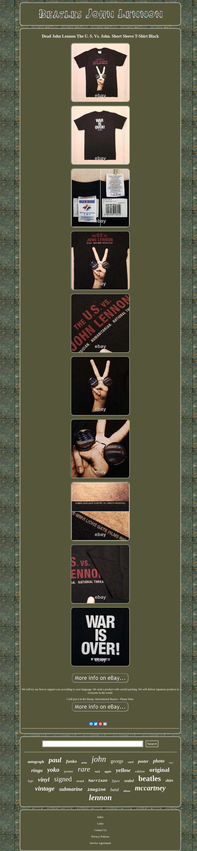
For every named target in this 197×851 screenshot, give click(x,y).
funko (71, 761)
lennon (100, 797)
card (130, 762)
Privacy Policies (100, 836)
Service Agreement (100, 843)
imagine (96, 789)
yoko (53, 769)
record (80, 781)
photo (158, 761)
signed (63, 779)
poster (143, 761)
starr (171, 762)
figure (116, 781)
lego (30, 781)
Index (100, 817)
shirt (169, 780)
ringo (37, 770)
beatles (149, 778)
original (159, 769)
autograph (36, 762)
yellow (123, 770)
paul (55, 760)
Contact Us (100, 830)
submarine (71, 789)
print (84, 762)
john (99, 759)
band (114, 789)
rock (97, 771)
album (126, 790)
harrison (98, 781)
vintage (44, 788)
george (117, 761)
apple (108, 771)
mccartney (150, 788)
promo (68, 771)
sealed (129, 781)
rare (84, 769)
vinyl (44, 779)
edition (140, 771)
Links (100, 823)
